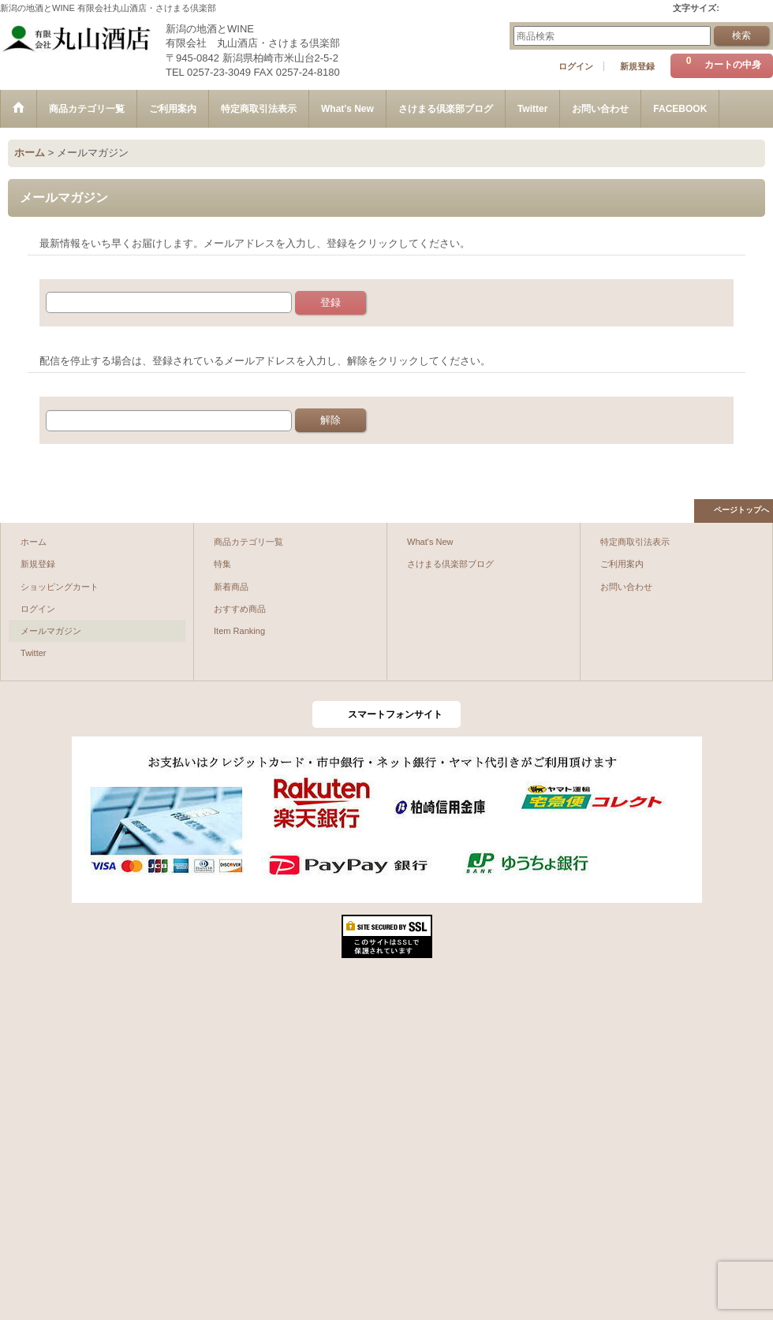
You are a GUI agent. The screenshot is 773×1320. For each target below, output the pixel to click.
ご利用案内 (622, 564)
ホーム (34, 541)
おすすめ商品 (240, 608)
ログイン (575, 66)
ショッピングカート (60, 586)
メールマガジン (51, 631)
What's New (430, 541)
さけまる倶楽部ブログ (450, 564)
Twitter (34, 653)
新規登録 (637, 66)
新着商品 (231, 586)
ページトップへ (741, 509)
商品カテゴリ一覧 (248, 541)
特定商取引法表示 (635, 541)
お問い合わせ (626, 586)
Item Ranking (239, 631)
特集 (222, 564)
